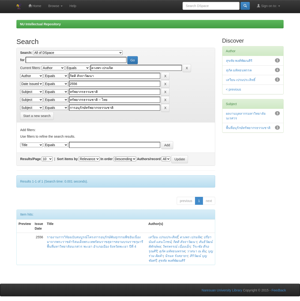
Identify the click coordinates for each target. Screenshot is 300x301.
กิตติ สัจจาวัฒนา (185, 242)
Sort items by (67, 159)
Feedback (279, 290)
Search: (26, 53)
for (22, 60)
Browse (55, 6)
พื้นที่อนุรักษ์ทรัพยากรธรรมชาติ (248, 128)
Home (34, 6)
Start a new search (37, 116)
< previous (233, 89)
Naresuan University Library (222, 290)
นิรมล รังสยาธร (176, 256)
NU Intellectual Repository (40, 24)
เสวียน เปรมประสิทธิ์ (163, 237)
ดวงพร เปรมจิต (191, 237)
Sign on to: (268, 6)
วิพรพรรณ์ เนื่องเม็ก (176, 246)
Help (73, 6)
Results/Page (30, 159)
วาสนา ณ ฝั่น (196, 251)
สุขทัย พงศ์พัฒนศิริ (171, 260)
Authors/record (149, 159)
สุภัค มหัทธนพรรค (172, 251)
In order (107, 159)
